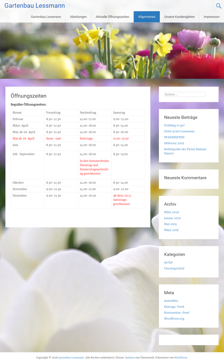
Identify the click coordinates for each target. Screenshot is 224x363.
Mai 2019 (170, 224)
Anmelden (171, 300)
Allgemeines (146, 17)
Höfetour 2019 (174, 143)
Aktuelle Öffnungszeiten (112, 17)
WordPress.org (174, 318)
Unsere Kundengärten (179, 17)
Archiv (168, 262)
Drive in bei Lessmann (179, 131)
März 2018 (171, 230)
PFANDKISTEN (174, 137)
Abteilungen (78, 17)
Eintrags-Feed (174, 306)
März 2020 (171, 212)
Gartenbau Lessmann (34, 5)
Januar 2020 (172, 218)
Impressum (212, 17)
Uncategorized (174, 268)
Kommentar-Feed (176, 312)
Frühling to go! (174, 125)
